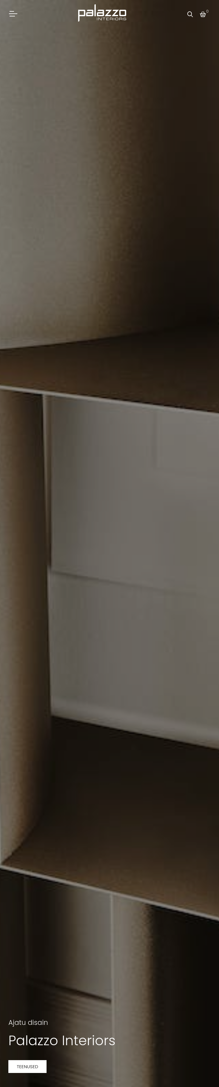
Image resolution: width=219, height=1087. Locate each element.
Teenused (27, 1066)
